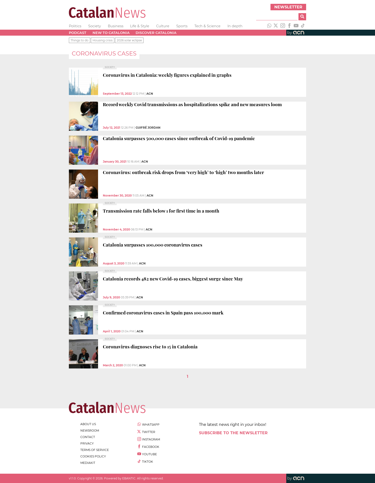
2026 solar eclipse (129, 40)
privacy (87, 443)
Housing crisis (103, 40)
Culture (162, 26)
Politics (75, 26)
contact (87, 437)
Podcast (77, 33)
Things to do (79, 40)
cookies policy (93, 456)
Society (94, 26)
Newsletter (288, 7)
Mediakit (87, 463)
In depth (235, 26)
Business (115, 26)
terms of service (94, 450)
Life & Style (139, 26)
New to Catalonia (111, 33)
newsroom (89, 430)
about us (88, 424)
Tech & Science (207, 26)
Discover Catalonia (156, 33)
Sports (182, 26)
